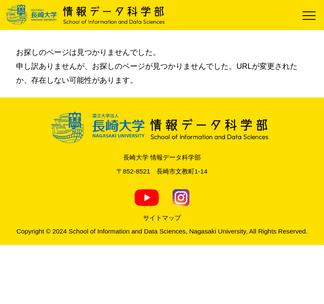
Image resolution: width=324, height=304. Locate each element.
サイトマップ (162, 217)
